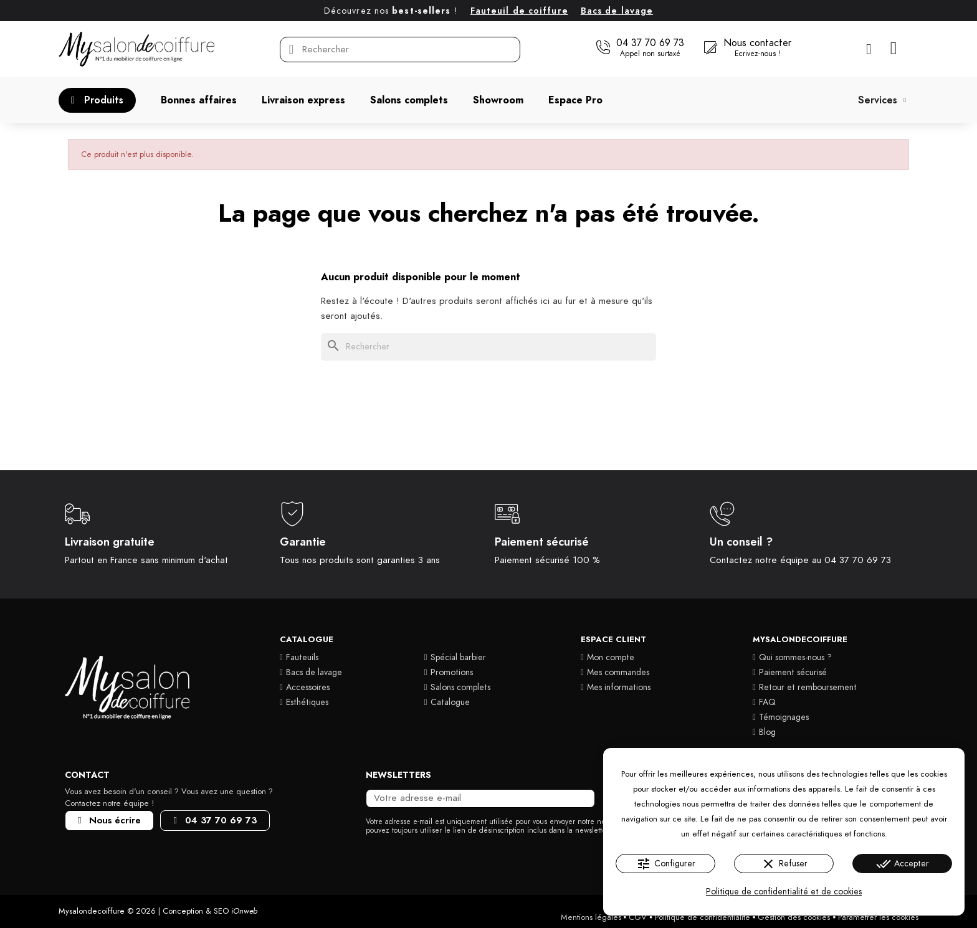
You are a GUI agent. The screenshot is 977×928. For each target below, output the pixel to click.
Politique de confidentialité (702, 917)
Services (882, 100)
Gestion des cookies (794, 917)
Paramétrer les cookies (878, 917)
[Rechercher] (488, 347)
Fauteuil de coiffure (519, 11)
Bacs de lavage (617, 11)
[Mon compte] (869, 49)
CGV (638, 917)
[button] (640, 48)
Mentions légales (591, 917)
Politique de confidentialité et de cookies (784, 891)
